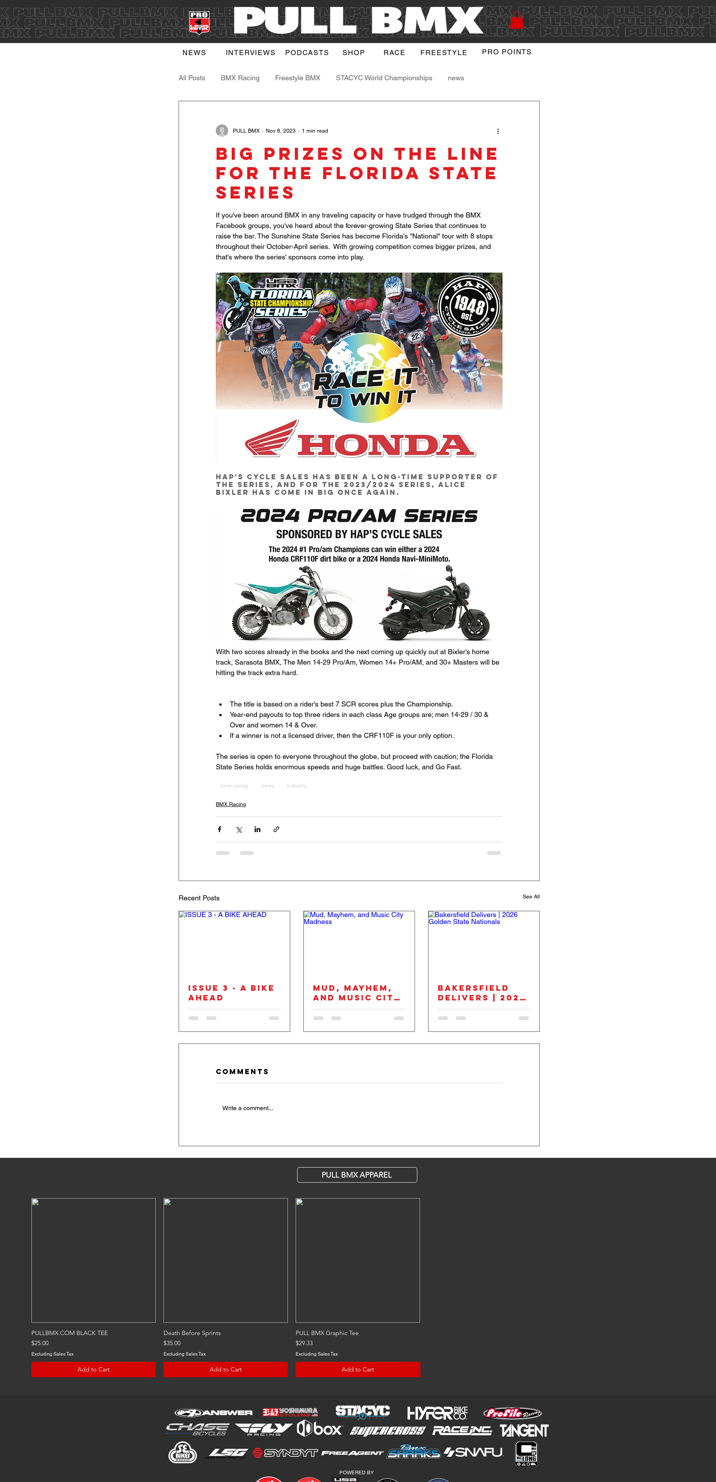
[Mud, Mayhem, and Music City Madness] (359, 942)
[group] (358, 1288)
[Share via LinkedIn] (257, 829)
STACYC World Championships (384, 78)
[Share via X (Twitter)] (238, 829)
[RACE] (395, 52)
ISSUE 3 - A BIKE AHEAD (231, 992)
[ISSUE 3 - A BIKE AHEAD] (234, 942)
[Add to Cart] (93, 1369)
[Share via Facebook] (219, 829)
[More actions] (498, 130)
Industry (297, 785)
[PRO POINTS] (508, 51)
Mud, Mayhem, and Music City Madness (357, 992)
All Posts (192, 78)
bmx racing (234, 785)
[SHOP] (354, 52)
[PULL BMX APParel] (357, 1175)
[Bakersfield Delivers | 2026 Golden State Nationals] (484, 942)
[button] (516, 20)
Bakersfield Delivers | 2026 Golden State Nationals (482, 992)
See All (531, 896)
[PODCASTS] (308, 52)
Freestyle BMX (297, 78)
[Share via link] (276, 829)
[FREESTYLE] (444, 52)
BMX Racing (240, 78)
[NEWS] (195, 52)
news (456, 78)
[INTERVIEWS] (251, 52)
